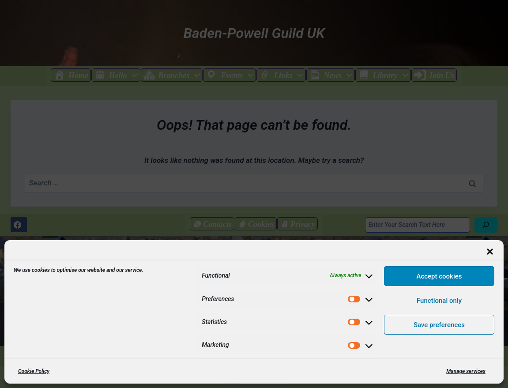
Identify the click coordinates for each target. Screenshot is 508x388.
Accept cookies (439, 276)
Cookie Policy (33, 371)
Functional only (439, 301)
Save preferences (439, 325)
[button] (489, 251)
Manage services (465, 371)
